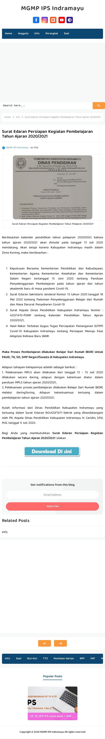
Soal (18, 659)
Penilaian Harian (64, 659)
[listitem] (52, 704)
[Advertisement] (52, 74)
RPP (82, 659)
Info (7, 659)
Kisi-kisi (32, 659)
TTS (45, 659)
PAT (93, 659)
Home (8, 33)
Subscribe (52, 507)
